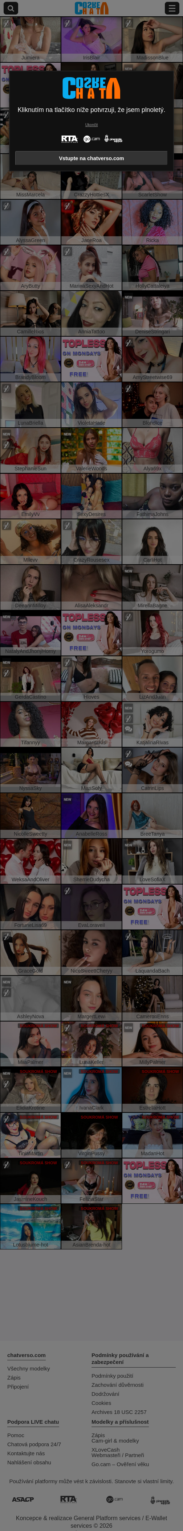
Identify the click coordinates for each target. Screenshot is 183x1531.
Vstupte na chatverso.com (91, 158)
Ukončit (91, 125)
